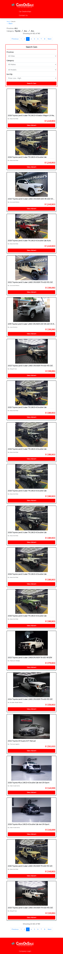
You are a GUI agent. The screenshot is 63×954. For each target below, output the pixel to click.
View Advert (31, 125)
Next (49, 39)
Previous (15, 39)
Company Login (25, 951)
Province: (10, 52)
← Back (9, 23)
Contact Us (23, 15)
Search (8, 21)
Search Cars (31, 47)
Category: (10, 61)
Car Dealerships (25, 11)
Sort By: (10, 74)
